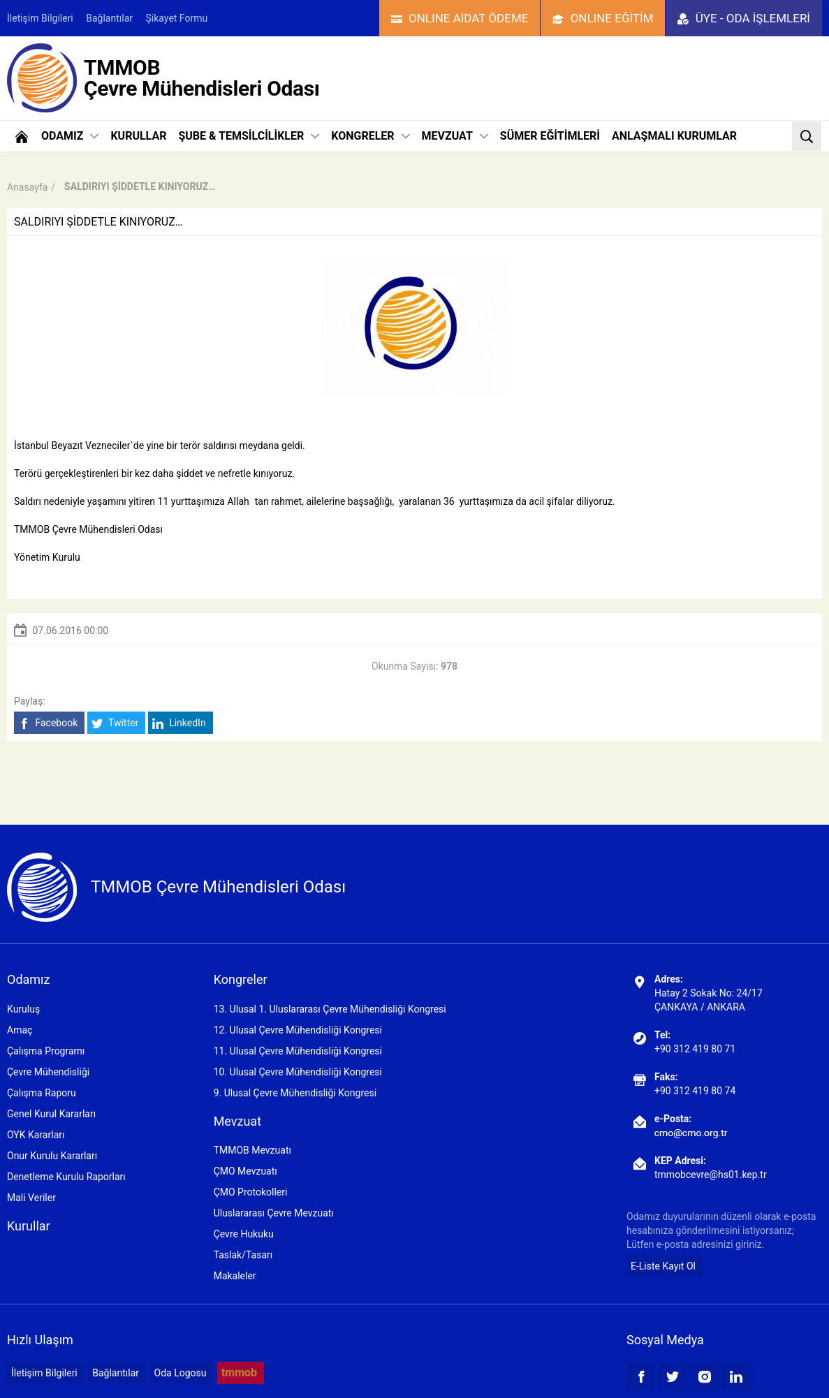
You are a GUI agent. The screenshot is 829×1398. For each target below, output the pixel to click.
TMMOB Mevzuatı (252, 1150)
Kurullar (28, 1226)
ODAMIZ (69, 135)
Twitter (114, 723)
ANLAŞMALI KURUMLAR (674, 135)
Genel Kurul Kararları (51, 1113)
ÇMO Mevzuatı (245, 1171)
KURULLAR (138, 135)
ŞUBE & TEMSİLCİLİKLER (248, 135)
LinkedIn (179, 723)
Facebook (48, 723)
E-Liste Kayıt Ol (663, 1266)
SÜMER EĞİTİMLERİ (550, 135)
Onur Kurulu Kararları (52, 1155)
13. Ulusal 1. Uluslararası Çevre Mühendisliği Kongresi (330, 1009)
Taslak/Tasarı (243, 1254)
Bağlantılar (109, 18)
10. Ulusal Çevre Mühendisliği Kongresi (298, 1071)
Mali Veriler (31, 1197)
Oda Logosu (180, 1372)
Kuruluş (23, 1009)
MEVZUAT (455, 135)
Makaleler (235, 1275)
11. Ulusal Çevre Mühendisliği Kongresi (298, 1051)
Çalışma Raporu (41, 1092)
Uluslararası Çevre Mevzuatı (274, 1213)
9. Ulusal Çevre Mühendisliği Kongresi (295, 1092)
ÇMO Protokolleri (251, 1192)
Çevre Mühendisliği (48, 1071)
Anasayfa (27, 187)
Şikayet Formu (177, 18)
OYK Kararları (35, 1134)
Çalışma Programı (46, 1051)
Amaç (19, 1030)
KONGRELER (370, 135)
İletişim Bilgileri (40, 18)
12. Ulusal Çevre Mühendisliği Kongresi (298, 1030)
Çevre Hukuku (244, 1233)
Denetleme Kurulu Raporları (66, 1176)
